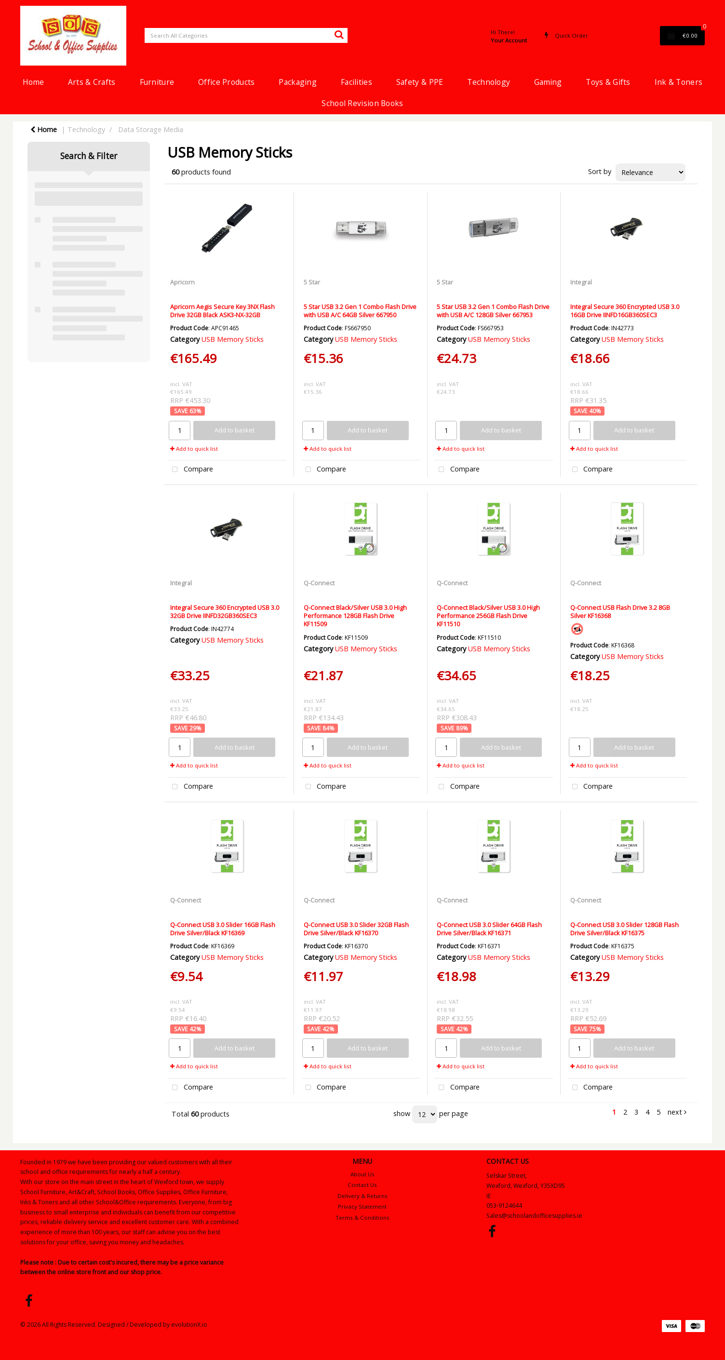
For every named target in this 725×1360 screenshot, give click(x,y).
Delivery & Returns (362, 1195)
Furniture (157, 82)
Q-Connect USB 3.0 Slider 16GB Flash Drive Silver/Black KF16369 (222, 928)
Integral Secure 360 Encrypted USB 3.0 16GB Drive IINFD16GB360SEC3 (624, 310)
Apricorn (182, 282)
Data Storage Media (150, 129)
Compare (190, 470)
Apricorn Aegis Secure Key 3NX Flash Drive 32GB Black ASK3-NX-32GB (222, 310)
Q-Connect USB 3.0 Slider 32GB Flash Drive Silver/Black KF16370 (356, 928)
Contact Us (362, 1184)
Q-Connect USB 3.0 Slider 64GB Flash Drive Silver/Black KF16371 (489, 928)
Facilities (356, 82)
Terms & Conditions (362, 1217)
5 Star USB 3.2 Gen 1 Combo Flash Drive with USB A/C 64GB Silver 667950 (360, 310)
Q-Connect (319, 583)
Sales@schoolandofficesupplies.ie (534, 1216)
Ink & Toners (678, 82)
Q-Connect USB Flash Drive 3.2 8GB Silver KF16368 (620, 611)
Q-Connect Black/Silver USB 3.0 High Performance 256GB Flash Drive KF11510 (488, 616)
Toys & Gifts (608, 82)
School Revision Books (362, 103)
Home (33, 82)
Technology (488, 82)
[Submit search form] (339, 34)
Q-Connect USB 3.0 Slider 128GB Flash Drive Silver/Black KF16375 (624, 928)
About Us (362, 1174)
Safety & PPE (419, 82)
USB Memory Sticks (232, 339)
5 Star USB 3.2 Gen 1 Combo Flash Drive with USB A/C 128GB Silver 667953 (493, 310)
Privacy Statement (362, 1206)
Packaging (298, 82)
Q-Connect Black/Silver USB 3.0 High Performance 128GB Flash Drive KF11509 (355, 616)
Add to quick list (194, 448)
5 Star (312, 282)
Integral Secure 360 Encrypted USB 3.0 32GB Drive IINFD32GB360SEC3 (224, 611)
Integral (581, 282)
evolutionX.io (189, 1324)
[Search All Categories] (246, 35)
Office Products (226, 82)
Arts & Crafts (92, 82)
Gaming (548, 82)
